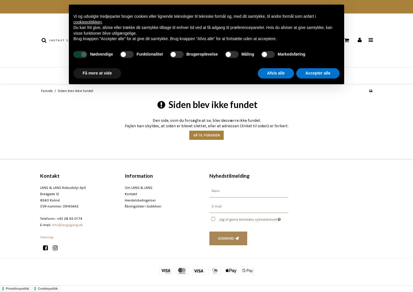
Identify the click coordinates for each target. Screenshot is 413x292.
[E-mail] (248, 206)
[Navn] (248, 191)
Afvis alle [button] (276, 73)
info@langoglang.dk (67, 225)
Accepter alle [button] (317, 73)
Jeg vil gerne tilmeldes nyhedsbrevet (253, 218)
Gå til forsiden (206, 135)
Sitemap (47, 237)
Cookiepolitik (48, 288)
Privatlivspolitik (17, 288)
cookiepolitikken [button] (87, 22)
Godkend (226, 238)
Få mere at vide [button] (97, 73)
